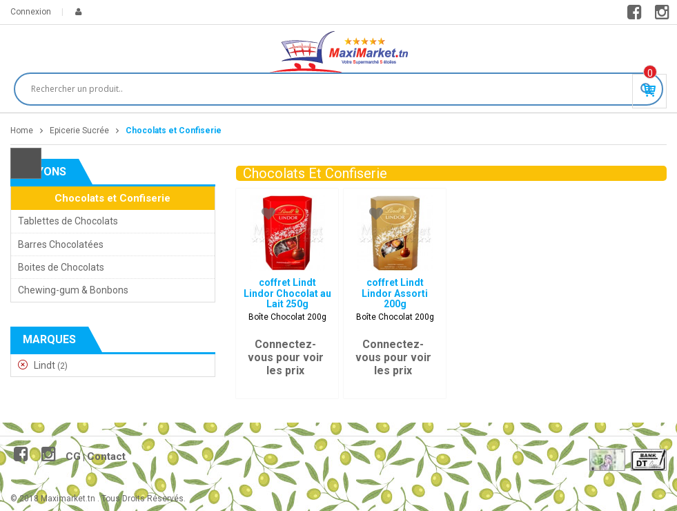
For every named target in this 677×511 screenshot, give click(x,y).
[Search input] (332, 89)
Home (21, 130)
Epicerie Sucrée (79, 130)
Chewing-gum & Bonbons (73, 290)
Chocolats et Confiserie (112, 198)
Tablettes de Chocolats (68, 220)
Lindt (44, 365)
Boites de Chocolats (61, 267)
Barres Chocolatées (61, 244)
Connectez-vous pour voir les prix (286, 357)
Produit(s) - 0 (650, 73)
